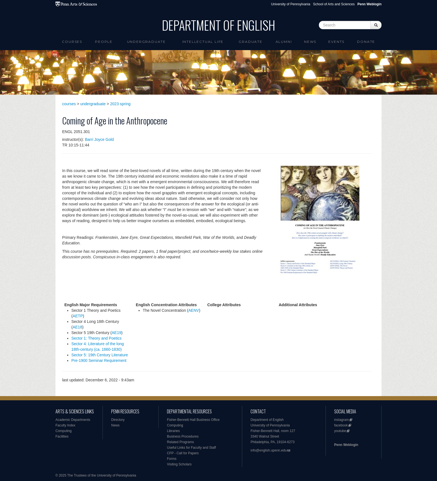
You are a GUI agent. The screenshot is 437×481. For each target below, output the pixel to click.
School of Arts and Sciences (334, 4)
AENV (193, 310)
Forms (171, 459)
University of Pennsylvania (290, 4)
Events (336, 42)
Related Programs (180, 442)
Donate (366, 42)
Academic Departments (72, 420)
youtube (340, 431)
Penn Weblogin (346, 445)
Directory (118, 420)
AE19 (116, 332)
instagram (341, 420)
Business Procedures (182, 436)
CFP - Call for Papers (183, 453)
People (104, 42)
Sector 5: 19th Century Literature (99, 355)
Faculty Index (65, 425)
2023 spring (120, 104)
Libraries (173, 431)
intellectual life (203, 42)
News (310, 42)
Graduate (250, 42)
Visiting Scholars (179, 464)
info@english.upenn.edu (269, 450)
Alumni (284, 42)
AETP (78, 316)
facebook (341, 425)
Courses (72, 42)
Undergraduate (146, 42)
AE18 (77, 327)
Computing (63, 431)
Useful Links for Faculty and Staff (191, 448)
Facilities (62, 436)
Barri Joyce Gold (99, 139)
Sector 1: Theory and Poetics (96, 338)
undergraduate (93, 104)
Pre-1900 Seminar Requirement (99, 360)
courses (69, 104)
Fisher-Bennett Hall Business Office (193, 420)
